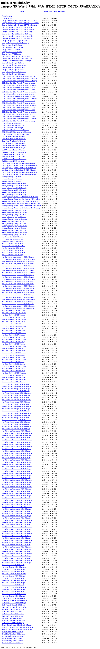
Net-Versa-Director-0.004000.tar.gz (13, 589)
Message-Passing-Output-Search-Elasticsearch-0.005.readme (21, 206)
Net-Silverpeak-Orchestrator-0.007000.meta (16, 478)
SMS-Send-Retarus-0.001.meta (12, 611)
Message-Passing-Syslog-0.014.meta (14, 230)
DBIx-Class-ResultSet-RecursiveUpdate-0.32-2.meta (19, 76)
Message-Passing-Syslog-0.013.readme (14, 226)
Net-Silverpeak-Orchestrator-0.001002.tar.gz (16, 442)
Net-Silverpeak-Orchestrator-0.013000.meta (16, 518)
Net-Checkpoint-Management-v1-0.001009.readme (18, 266)
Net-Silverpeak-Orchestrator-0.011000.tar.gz (16, 509)
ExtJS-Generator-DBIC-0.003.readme (14, 152)
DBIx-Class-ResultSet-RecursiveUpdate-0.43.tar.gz (18, 107)
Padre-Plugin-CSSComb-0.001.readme (14, 600)
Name (22, 11)
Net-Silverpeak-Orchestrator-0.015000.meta (16, 531)
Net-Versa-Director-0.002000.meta (13, 571)
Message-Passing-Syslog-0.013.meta (14, 223)
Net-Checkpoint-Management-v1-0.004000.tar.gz (18, 295)
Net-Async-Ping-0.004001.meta (12, 237)
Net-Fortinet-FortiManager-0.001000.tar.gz (16, 388)
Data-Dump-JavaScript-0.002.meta (13, 143)
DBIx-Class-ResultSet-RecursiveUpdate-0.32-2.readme (20, 78)
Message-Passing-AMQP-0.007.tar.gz (14, 188)
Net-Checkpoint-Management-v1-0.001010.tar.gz (18, 275)
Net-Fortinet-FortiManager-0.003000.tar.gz (16, 409)
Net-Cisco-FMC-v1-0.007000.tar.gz (13, 335)
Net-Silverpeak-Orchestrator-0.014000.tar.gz (16, 529)
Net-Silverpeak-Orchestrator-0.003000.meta (16, 451)
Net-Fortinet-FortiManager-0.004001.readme (16, 426)
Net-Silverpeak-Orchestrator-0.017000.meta (16, 558)
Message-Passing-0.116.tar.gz (11, 181)
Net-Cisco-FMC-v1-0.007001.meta (13, 337)
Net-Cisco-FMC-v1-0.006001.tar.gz (13, 322)
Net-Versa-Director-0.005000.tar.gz (13, 596)
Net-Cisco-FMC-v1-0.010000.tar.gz (13, 375)
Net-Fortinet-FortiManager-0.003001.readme (16, 413)
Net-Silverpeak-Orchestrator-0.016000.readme (17, 554)
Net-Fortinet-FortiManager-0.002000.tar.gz (16, 402)
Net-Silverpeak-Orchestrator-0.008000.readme (17, 487)
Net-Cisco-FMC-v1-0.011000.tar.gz (13, 382)
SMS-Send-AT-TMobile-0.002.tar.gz (14, 609)
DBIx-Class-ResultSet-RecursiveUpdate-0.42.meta (18, 96)
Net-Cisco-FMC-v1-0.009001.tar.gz (13, 362)
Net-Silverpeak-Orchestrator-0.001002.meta (16, 438)
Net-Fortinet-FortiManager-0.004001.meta (16, 424)
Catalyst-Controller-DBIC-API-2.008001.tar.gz (17, 32)
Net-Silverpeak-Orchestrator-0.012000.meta (16, 511)
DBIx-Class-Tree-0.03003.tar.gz (12, 127)
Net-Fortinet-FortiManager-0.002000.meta (16, 397)
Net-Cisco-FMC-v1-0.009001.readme (14, 359)
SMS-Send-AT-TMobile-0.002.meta (13, 605)
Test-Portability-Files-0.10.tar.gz (12, 643)
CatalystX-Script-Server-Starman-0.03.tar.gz (16, 61)
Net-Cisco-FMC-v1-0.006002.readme (14, 326)
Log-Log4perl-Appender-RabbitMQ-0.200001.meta (18, 163)
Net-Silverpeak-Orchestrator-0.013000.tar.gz (16, 522)
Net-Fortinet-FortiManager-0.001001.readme (16, 393)
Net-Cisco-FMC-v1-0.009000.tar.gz (13, 355)
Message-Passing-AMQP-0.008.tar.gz (14, 194)
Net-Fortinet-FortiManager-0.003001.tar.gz (16, 415)
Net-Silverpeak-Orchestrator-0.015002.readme (17, 547)
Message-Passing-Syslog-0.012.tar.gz (14, 221)
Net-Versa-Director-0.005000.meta (13, 591)
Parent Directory (7, 16)
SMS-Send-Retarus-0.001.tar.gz (12, 616)
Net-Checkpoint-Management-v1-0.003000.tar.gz (18, 288)
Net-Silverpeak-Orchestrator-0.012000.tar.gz (16, 516)
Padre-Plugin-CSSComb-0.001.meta (13, 598)
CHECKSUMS (7, 18)
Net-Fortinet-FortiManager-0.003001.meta (16, 411)
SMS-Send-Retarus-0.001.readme (13, 614)
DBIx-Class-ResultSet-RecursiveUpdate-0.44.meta (18, 110)
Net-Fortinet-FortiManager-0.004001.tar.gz (16, 429)
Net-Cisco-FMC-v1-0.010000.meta (13, 371)
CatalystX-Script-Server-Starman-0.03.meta (16, 56)
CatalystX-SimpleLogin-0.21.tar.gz (13, 74)
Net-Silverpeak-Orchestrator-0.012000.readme (17, 513)
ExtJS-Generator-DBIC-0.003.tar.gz (13, 154)
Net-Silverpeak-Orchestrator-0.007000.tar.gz (16, 482)
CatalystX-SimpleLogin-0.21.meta (13, 69)
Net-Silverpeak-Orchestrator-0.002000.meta (16, 444)
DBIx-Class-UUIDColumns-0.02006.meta (15, 130)
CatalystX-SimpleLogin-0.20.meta (13, 63)
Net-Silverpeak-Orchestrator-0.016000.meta (16, 551)
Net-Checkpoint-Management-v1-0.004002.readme (18, 306)
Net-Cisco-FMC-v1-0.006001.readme (14, 319)
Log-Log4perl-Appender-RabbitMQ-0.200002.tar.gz (19, 174)
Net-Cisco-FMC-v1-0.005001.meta (13, 310)
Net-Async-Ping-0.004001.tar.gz (12, 241)
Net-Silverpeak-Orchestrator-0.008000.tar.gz (16, 489)
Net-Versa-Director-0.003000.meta (13, 578)
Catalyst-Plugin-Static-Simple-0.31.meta (15, 40)
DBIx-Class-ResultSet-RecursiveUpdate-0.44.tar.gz (18, 114)
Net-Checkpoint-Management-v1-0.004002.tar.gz (18, 308)
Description (62, 11)
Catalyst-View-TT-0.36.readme (12, 52)
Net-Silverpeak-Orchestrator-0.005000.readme (17, 467)
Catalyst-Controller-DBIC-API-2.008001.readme (18, 29)
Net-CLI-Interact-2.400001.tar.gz (12, 248)
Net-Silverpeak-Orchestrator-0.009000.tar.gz (16, 496)
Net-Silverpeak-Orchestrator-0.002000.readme (17, 446)
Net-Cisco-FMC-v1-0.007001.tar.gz (13, 342)
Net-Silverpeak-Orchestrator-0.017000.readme (17, 560)
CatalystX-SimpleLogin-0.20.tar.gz (13, 67)
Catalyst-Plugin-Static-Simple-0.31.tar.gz (15, 43)
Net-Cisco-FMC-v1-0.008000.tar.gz (13, 348)
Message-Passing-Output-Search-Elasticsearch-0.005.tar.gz (21, 208)
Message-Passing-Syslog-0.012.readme (14, 219)
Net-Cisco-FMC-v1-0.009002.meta (13, 364)
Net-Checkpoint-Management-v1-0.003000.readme (18, 286)
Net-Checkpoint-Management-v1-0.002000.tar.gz (18, 281)
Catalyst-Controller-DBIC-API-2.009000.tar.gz (17, 38)
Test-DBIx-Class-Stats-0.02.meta (12, 632)
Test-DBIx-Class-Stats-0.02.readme (13, 634)
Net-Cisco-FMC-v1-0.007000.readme (14, 333)
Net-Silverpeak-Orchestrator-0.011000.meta (16, 504)
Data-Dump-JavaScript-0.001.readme (14, 139)
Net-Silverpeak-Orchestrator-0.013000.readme (17, 520)
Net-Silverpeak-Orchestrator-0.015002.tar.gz (16, 549)
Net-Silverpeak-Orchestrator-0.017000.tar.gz (16, 562)
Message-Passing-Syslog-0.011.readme (14, 212)
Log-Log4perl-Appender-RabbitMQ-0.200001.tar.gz (19, 168)
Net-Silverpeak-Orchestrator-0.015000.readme (17, 533)
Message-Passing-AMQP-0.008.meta (14, 190)
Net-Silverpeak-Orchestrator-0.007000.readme (17, 480)
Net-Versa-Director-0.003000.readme (14, 580)
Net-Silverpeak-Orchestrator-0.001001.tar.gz (16, 435)
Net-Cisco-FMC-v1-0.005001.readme (14, 313)
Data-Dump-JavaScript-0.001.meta (13, 136)
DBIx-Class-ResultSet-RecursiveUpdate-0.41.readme (19, 92)
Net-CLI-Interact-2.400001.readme (13, 246)
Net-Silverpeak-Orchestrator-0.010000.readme (17, 500)
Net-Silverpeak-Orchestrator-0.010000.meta (16, 498)
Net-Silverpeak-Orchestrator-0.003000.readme (17, 453)
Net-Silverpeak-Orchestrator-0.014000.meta (16, 525)
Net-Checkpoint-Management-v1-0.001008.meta (18, 257)
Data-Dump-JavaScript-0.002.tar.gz (13, 148)
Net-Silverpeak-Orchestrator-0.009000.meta (16, 491)
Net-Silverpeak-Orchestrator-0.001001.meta (16, 431)
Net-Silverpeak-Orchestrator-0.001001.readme (17, 433)
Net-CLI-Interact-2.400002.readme (13, 252)
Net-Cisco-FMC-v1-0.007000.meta (13, 330)
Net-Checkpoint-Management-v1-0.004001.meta (18, 297)
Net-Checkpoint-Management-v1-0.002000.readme (18, 279)
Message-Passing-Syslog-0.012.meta (14, 217)
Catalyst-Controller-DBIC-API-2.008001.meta (17, 27)
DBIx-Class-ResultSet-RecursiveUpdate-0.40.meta (18, 83)
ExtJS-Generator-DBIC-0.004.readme (14, 159)
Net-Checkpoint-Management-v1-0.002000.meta (18, 277)
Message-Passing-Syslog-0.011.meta (14, 210)
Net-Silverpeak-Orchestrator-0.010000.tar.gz (16, 502)
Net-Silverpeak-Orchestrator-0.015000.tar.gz (16, 536)
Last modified (47, 11)
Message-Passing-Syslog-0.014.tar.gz (14, 235)
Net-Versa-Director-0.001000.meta (13, 565)
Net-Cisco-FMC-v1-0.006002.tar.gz (13, 328)
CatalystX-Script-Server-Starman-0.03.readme (17, 58)
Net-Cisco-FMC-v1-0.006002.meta (13, 324)
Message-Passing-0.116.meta (11, 177)
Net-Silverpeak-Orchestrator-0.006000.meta (16, 471)
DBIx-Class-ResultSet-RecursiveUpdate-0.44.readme (19, 112)
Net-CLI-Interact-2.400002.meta (12, 250)
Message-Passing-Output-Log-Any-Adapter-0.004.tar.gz (20, 201)
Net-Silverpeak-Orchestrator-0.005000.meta (16, 464)
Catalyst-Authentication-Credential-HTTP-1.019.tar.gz (19, 25)
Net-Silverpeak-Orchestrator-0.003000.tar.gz (16, 455)
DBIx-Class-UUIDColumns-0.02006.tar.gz (16, 134)
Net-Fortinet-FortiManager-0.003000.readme (16, 406)
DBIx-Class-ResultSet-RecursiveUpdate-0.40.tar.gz (18, 87)
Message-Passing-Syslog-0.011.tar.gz (14, 214)
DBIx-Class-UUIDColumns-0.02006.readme (16, 132)
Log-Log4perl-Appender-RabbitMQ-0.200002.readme (19, 172)
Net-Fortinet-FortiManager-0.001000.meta (16, 384)
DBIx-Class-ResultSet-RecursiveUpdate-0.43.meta (18, 103)
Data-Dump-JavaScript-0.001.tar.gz (13, 141)
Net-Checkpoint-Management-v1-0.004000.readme (18, 293)
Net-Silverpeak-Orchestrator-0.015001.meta (16, 538)
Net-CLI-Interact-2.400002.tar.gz (12, 255)
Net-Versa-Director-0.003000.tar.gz (13, 583)
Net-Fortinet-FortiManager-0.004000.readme (16, 420)
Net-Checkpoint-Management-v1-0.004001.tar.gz (18, 301)
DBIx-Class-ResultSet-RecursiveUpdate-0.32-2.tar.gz (19, 81)
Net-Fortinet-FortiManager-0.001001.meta (16, 391)
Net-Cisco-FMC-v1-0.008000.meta (13, 344)
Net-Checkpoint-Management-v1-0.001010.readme (18, 272)
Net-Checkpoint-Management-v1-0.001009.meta (18, 264)
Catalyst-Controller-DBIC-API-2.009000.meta (17, 34)
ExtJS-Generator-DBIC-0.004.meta (13, 156)
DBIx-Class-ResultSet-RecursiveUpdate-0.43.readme (19, 105)
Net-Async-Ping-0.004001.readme (13, 239)
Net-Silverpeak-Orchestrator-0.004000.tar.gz (16, 462)
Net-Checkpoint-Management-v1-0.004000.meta (18, 290)
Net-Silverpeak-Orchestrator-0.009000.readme (17, 493)
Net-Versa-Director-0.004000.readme (14, 587)
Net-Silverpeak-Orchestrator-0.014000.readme (17, 527)
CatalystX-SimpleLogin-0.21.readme (14, 72)
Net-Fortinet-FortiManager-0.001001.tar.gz (16, 395)
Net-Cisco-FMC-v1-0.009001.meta (13, 357)
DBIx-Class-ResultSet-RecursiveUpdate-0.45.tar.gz (18, 121)
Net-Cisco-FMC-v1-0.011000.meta (13, 377)
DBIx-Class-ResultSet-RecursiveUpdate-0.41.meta (18, 90)
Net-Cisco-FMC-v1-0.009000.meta (13, 351)
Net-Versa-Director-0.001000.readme (14, 567)
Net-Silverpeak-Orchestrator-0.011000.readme (17, 507)
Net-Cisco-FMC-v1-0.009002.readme (14, 366)
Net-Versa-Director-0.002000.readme (14, 574)
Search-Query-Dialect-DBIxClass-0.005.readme (17, 627)
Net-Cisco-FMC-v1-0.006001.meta (13, 317)
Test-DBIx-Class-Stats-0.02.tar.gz (13, 636)
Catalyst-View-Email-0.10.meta (12, 45)
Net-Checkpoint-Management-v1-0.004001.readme (18, 299)
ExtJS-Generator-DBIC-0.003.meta (13, 150)
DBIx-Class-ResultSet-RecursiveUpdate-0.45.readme (19, 119)
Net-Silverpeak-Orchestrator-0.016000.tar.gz (16, 556)
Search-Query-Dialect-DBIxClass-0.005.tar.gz (17, 629)
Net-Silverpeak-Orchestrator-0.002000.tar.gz (16, 449)
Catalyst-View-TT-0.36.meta (11, 49)
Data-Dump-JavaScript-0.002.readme (14, 145)
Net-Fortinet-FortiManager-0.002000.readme (16, 400)
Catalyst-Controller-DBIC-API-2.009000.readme (18, 36)
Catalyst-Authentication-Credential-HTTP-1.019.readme (20, 23)
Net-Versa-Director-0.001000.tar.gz (13, 569)
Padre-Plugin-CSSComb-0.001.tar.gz (14, 603)
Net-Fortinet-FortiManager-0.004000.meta (16, 417)
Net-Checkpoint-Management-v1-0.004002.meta (18, 304)
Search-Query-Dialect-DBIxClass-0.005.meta (16, 625)
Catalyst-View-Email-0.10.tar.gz (12, 47)
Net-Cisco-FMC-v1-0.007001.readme (14, 339)
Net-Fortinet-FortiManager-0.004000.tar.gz (16, 422)
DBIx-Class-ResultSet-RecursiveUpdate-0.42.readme (19, 98)
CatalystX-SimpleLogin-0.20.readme (14, 65)
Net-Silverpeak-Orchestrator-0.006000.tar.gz (16, 475)
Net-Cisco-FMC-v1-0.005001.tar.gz (13, 315)
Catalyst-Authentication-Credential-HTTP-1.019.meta (19, 20)
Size (55, 11)
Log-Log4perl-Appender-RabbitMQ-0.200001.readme (19, 165)
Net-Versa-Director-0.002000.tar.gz (13, 576)
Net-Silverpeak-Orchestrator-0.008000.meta (16, 484)
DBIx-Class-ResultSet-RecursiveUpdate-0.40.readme (19, 85)
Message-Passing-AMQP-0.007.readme (15, 185)
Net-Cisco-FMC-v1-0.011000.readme (14, 380)
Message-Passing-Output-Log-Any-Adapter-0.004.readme (21, 199)
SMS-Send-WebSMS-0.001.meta (12, 618)
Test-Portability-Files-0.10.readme (13, 640)
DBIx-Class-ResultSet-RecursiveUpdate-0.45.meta (18, 116)
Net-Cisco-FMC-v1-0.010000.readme (14, 373)
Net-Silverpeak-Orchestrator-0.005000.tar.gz (16, 469)
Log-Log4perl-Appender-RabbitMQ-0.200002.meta (18, 170)
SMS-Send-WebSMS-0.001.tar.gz (13, 623)
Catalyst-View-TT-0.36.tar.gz (11, 54)
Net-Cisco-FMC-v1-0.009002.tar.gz (13, 368)
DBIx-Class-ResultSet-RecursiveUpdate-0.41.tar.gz (18, 94)
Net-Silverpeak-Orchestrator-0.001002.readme (17, 440)
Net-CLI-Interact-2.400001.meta (12, 243)
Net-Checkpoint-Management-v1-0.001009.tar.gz (18, 268)
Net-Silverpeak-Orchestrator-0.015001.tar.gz (16, 542)
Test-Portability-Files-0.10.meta (12, 638)
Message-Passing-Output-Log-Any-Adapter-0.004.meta (20, 197)
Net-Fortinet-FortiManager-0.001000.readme (16, 386)
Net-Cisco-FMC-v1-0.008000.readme (14, 346)
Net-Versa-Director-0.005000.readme (14, 594)
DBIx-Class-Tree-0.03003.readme (13, 125)
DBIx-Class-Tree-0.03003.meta (12, 123)
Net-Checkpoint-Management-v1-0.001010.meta (18, 270)
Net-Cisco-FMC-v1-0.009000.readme (14, 353)
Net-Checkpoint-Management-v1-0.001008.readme (18, 259)
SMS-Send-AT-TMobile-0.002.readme (14, 607)
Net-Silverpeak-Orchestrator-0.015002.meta (16, 545)
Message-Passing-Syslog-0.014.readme (14, 232)
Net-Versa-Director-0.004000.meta (13, 585)
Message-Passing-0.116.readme (12, 179)
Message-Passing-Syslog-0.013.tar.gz (14, 228)
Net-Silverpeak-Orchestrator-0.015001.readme (17, 540)
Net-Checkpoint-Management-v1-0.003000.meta (18, 284)
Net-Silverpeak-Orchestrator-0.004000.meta (16, 458)
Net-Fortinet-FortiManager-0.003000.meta (16, 404)
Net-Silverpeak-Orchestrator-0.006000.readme (17, 473)
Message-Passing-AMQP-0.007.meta (14, 183)
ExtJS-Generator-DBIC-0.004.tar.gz (13, 161)
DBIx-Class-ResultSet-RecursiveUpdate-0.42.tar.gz (18, 101)
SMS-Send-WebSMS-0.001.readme (13, 620)
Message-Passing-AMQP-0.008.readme (15, 192)
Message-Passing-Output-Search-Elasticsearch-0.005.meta (21, 203)
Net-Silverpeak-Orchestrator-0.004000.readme (17, 460)
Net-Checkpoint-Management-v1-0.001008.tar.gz (18, 261)
